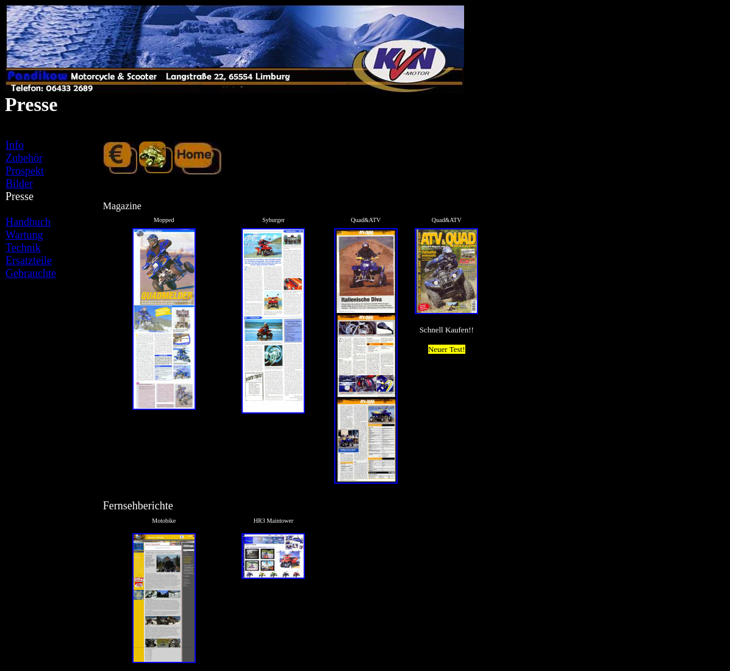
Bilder (19, 184)
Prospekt (24, 171)
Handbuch (28, 222)
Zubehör (24, 158)
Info (14, 145)
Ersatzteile (28, 260)
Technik (23, 248)
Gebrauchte (30, 273)
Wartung (24, 235)
